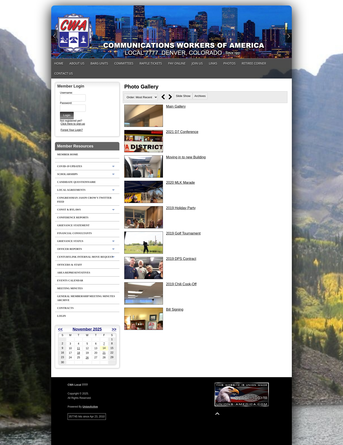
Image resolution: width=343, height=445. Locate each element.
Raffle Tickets (151, 63)
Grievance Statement (73, 225)
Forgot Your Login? (72, 129)
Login (61, 315)
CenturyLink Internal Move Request (85, 256)
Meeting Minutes (70, 288)
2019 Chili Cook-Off (181, 284)
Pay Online (177, 63)
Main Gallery (176, 106)
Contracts (65, 308)
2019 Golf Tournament (183, 233)
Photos (229, 63)
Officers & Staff (69, 264)
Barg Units (99, 63)
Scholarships (67, 174)
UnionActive (90, 406)
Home (58, 63)
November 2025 (87, 329)
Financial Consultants (74, 233)
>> (114, 329)
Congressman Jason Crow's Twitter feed (84, 199)
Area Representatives (73, 272)
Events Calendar (70, 280)
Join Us (197, 63)
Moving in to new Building (186, 157)
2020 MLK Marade (180, 182)
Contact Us (63, 73)
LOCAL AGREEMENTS (71, 189)
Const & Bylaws (69, 209)
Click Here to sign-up (73, 123)
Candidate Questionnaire (76, 182)
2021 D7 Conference (182, 132)
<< (60, 329)
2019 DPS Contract (181, 259)
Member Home (67, 154)
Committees (123, 63)
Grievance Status (70, 241)
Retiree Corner (254, 63)
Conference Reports (72, 217)
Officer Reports (69, 249)
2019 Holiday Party (181, 208)
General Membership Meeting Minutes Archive (86, 298)
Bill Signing (174, 309)
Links (213, 63)
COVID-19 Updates (69, 166)
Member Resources (75, 146)
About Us (77, 63)
